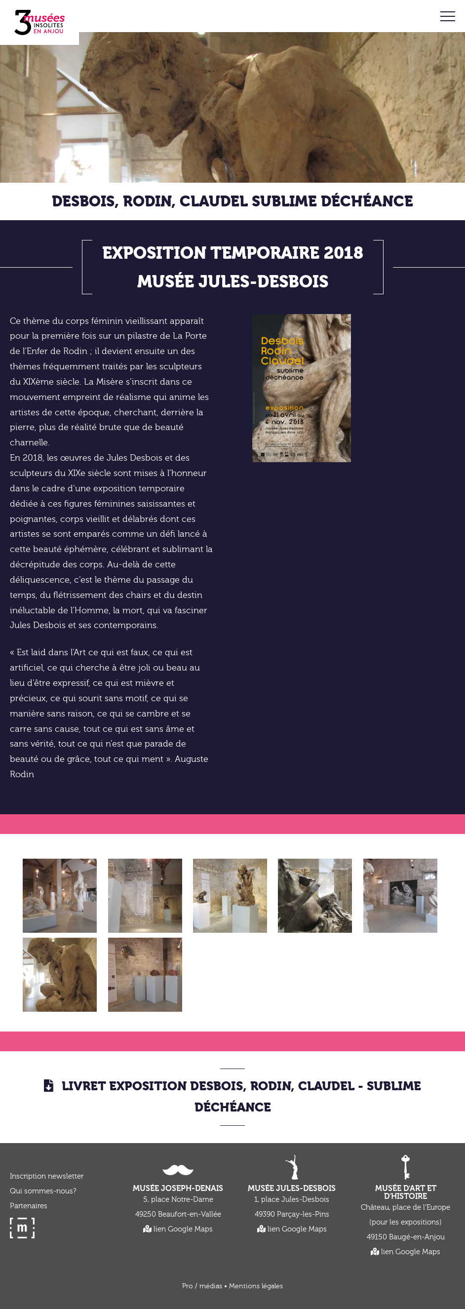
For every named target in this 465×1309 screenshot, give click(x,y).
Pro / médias (202, 1286)
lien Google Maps (178, 1229)
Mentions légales (256, 1286)
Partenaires (28, 1206)
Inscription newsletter (46, 1176)
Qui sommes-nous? (43, 1191)
